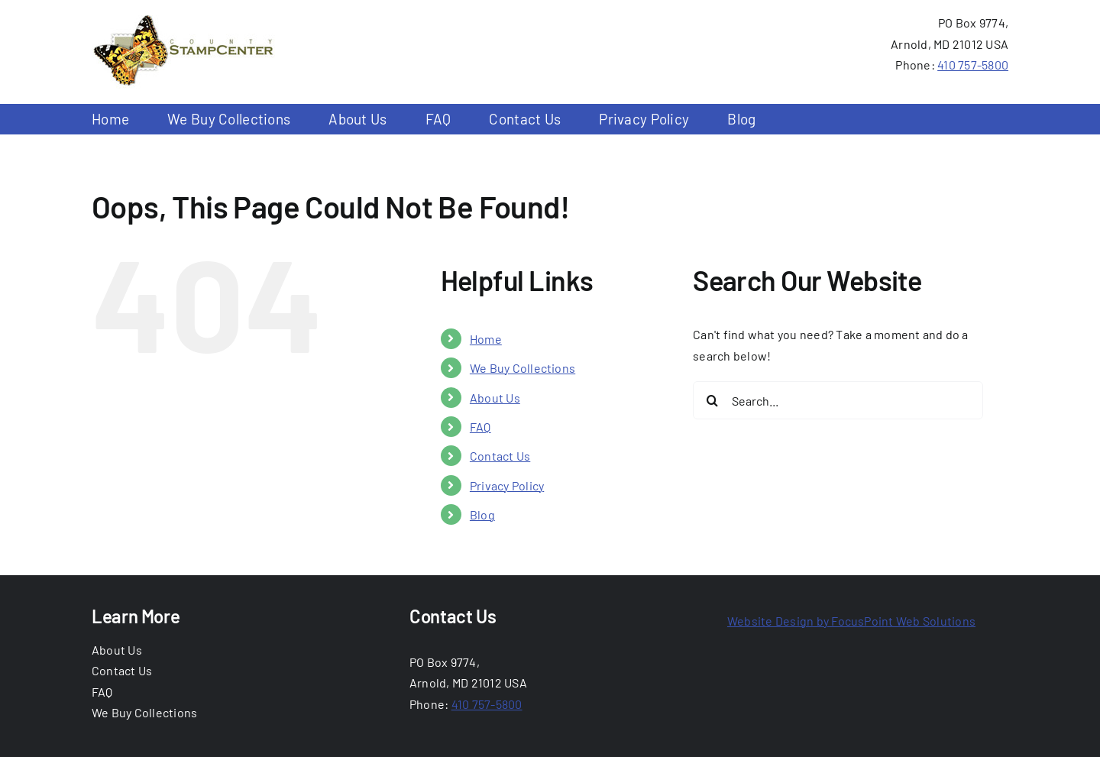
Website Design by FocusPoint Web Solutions (851, 620)
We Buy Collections (522, 368)
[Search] (712, 400)
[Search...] (838, 400)
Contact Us (500, 455)
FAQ (480, 426)
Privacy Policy (507, 485)
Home (486, 339)
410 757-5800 (972, 64)
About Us (495, 397)
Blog (482, 514)
